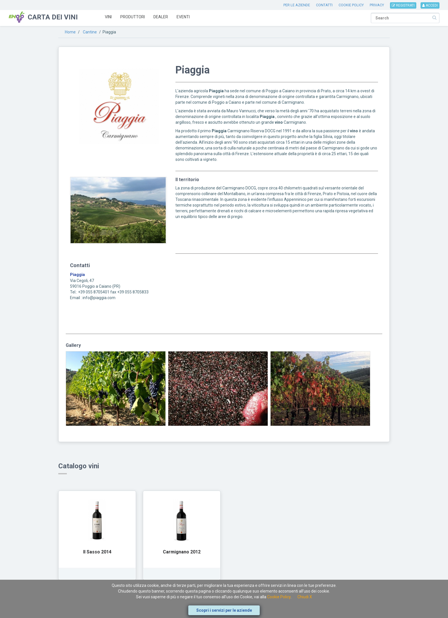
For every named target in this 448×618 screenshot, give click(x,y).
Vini (108, 17)
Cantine (90, 32)
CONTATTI (324, 5)
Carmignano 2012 (182, 552)
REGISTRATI (403, 5)
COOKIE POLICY (351, 5)
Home (70, 32)
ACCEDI (430, 5)
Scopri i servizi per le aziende (224, 610)
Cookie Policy (279, 597)
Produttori (132, 17)
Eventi (183, 17)
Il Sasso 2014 (97, 552)
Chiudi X (304, 597)
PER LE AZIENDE (296, 5)
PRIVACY (377, 5)
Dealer (160, 17)
